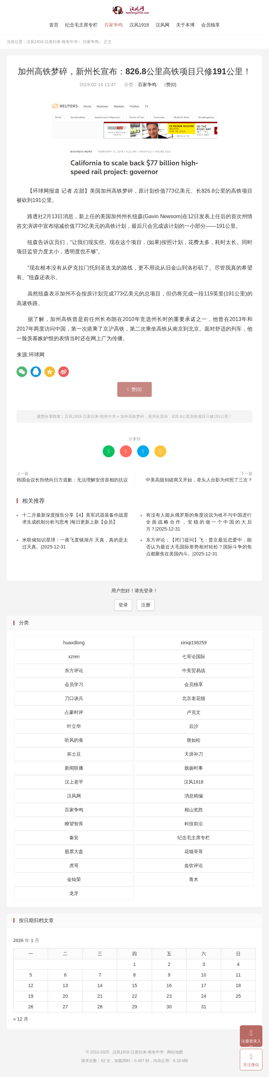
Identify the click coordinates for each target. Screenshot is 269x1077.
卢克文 (193, 712)
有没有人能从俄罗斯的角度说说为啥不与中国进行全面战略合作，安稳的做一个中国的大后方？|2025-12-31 (199, 522)
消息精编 (193, 795)
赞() (170, 84)
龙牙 (74, 893)
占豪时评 (74, 712)
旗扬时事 (193, 768)
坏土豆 (74, 754)
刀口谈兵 (74, 698)
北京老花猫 (193, 698)
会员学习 (74, 684)
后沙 (193, 726)
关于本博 (185, 25)
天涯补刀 (193, 754)
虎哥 (74, 865)
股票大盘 (74, 851)
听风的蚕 (74, 740)
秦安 (74, 837)
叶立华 (74, 726)
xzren (74, 656)
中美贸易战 (193, 670)
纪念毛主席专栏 (81, 25)
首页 (53, 25)
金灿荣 (74, 879)
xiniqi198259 (194, 642)
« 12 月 (20, 1019)
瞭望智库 (74, 823)
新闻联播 (74, 768)
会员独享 (210, 25)
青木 (193, 879)
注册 (145, 604)
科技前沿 (193, 823)
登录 (123, 604)
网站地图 (175, 1052)
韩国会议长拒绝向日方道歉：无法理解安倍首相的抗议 (72, 479)
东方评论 (74, 670)
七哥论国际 (193, 656)
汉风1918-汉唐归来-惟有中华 (134, 10)
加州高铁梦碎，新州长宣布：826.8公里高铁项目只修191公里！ (134, 71)
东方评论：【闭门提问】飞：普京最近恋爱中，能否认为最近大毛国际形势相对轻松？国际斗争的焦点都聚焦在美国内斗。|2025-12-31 (199, 546)
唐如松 (193, 740)
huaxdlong (74, 642)
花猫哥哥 (193, 851)
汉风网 (163, 25)
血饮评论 (193, 865)
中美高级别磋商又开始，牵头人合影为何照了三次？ (199, 479)
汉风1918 (139, 25)
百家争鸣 (113, 25)
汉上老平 (74, 782)
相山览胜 (193, 809)
